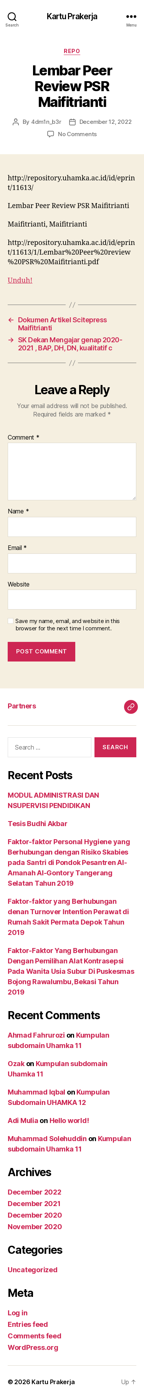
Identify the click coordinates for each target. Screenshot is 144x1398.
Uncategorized (33, 1270)
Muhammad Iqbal (36, 1092)
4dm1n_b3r (46, 121)
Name (18, 511)
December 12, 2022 (105, 121)
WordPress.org (33, 1347)
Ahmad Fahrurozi (36, 1035)
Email (17, 548)
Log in (17, 1313)
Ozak (16, 1064)
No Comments (77, 134)
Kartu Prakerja (72, 16)
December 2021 (34, 1204)
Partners (22, 706)
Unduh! (20, 280)
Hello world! (69, 1120)
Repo (72, 51)
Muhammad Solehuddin (47, 1139)
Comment (24, 437)
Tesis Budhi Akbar (37, 824)
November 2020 (35, 1227)
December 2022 (34, 1192)
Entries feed (28, 1324)
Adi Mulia (23, 1120)
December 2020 (35, 1215)
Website (19, 584)
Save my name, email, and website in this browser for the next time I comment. (67, 625)
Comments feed (34, 1336)
